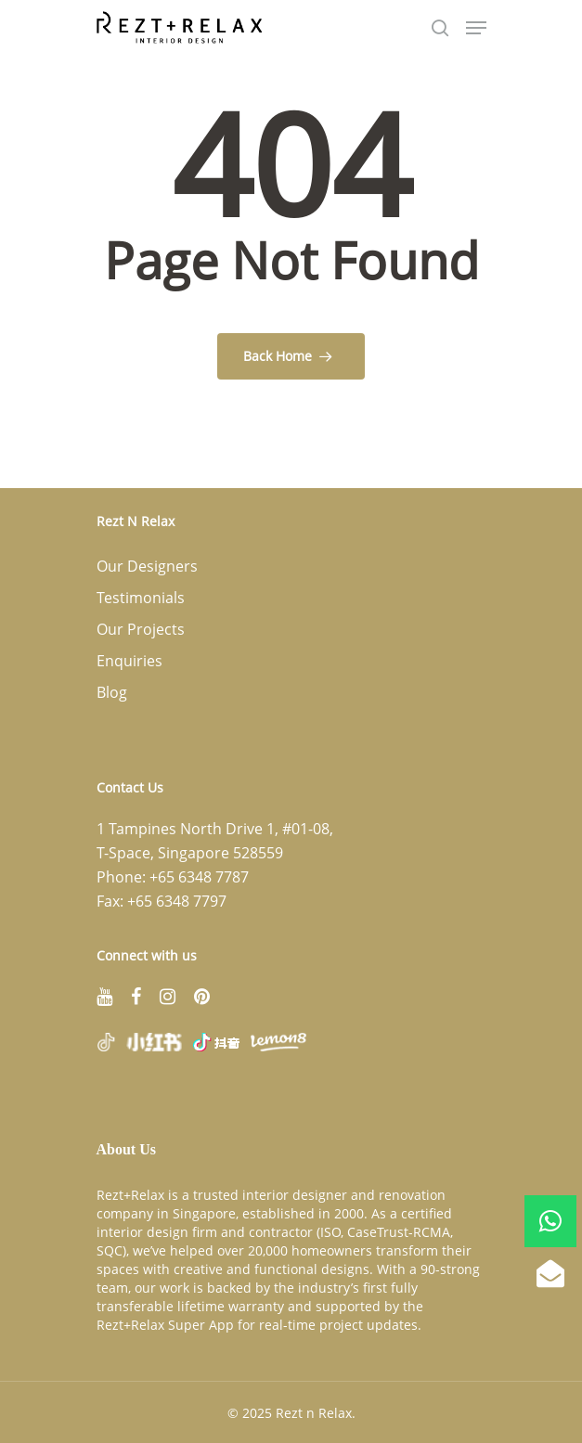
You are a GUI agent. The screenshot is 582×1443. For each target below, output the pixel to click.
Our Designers (147, 566)
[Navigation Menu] (476, 28)
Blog (112, 692)
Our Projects (141, 629)
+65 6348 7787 (199, 877)
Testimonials (141, 597)
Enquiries (129, 661)
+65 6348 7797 (176, 901)
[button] (550, 1273)
